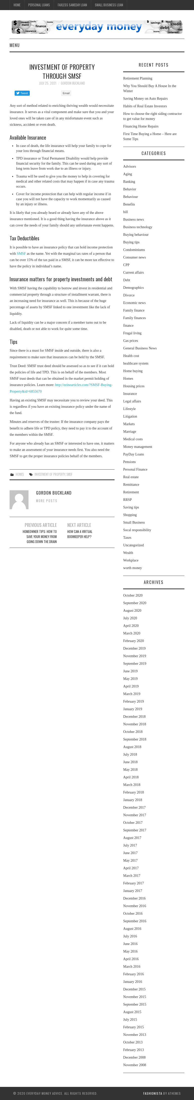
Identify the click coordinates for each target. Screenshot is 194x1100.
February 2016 (133, 974)
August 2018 (132, 747)
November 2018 (134, 724)
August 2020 (132, 610)
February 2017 (133, 883)
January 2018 (132, 800)
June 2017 (130, 853)
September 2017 (134, 830)
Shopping (130, 515)
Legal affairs (132, 401)
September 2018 (134, 739)
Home (17, 5)
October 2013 (133, 1042)
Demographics (133, 288)
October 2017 (133, 823)
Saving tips (131, 507)
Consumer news (134, 257)
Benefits (129, 204)
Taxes (127, 538)
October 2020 (133, 595)
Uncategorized (133, 545)
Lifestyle (129, 409)
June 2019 (130, 671)
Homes (20, 474)
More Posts (47, 500)
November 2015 (134, 997)
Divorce (128, 295)
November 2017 (134, 815)
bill (125, 212)
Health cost (131, 356)
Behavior (129, 189)
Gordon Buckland (73, 83)
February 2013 (133, 1050)
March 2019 (131, 694)
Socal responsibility (137, 530)
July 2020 (130, 618)
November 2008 (134, 1065)
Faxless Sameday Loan (72, 5)
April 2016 (130, 959)
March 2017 (131, 876)
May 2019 (130, 679)
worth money (132, 568)
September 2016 (134, 921)
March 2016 (131, 966)
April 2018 (130, 777)
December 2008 (134, 1057)
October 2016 (133, 913)
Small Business (134, 522)
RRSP (127, 500)
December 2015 (134, 989)
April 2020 (130, 626)
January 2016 (132, 982)
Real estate (130, 477)
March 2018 (131, 785)
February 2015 (133, 1027)
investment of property (50, 474)
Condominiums (134, 250)
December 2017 (134, 807)
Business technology (137, 227)
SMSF (21, 253)
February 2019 (133, 701)
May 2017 (130, 860)
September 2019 (134, 664)
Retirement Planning (137, 78)
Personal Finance (135, 469)
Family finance (133, 310)
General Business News (140, 348)
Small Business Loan (109, 5)
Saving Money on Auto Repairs (145, 98)
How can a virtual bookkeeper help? (79, 534)
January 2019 (132, 709)
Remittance (131, 485)
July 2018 (130, 754)
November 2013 (134, 1035)
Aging (127, 174)
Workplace (130, 560)
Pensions (129, 462)
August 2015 (132, 1012)
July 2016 (130, 936)
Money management (137, 447)
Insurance (130, 394)
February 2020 (133, 641)
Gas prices (130, 341)
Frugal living (132, 333)
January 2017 (132, 891)
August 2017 (132, 838)
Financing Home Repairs (140, 126)
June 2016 (130, 944)
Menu (15, 45)
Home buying (133, 371)
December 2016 (134, 898)
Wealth (128, 553)
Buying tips (131, 242)
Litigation (130, 416)
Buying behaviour (136, 235)
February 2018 (133, 792)
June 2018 (130, 762)
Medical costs (133, 439)
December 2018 (134, 717)
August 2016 (132, 929)
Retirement (131, 492)
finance (128, 325)
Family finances (134, 318)
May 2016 (130, 951)
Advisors (129, 166)
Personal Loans (39, 5)
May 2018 (130, 770)
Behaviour (130, 197)
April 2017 (130, 868)
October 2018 (133, 732)
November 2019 (134, 656)
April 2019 (130, 686)
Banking (129, 182)
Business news (133, 219)
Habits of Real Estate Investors (145, 106)
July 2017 (130, 845)
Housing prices (133, 386)
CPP (126, 265)
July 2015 (130, 1019)
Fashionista (152, 1093)
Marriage (129, 431)
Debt (126, 280)
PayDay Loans (133, 454)
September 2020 (134, 603)
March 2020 (131, 633)
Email (66, 93)
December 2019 (134, 648)
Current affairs (133, 272)
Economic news (134, 303)
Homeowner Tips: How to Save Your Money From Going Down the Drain (40, 536)
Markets (129, 424)
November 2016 (134, 906)
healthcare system (135, 363)
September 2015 (134, 1004)
